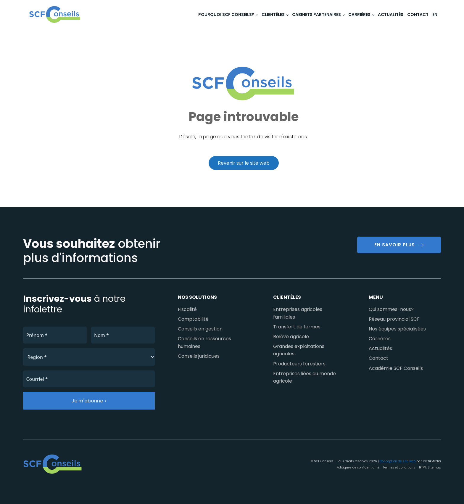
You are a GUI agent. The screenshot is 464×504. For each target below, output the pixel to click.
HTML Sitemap (430, 467)
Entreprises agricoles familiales (297, 313)
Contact (417, 14)
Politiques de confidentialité (357, 467)
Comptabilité (193, 319)
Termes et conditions (399, 467)
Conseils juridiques (199, 356)
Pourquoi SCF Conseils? (226, 14)
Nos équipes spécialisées (397, 328)
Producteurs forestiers (299, 363)
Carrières (359, 14)
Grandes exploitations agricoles (298, 350)
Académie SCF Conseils (396, 368)
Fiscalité (187, 309)
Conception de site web (397, 461)
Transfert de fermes (296, 326)
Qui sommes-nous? (391, 309)
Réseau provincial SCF (394, 319)
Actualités (390, 14)
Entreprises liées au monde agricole (304, 377)
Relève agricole (291, 336)
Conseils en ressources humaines (204, 342)
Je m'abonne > (89, 400)
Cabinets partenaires (316, 14)
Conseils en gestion (200, 328)
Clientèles (273, 14)
